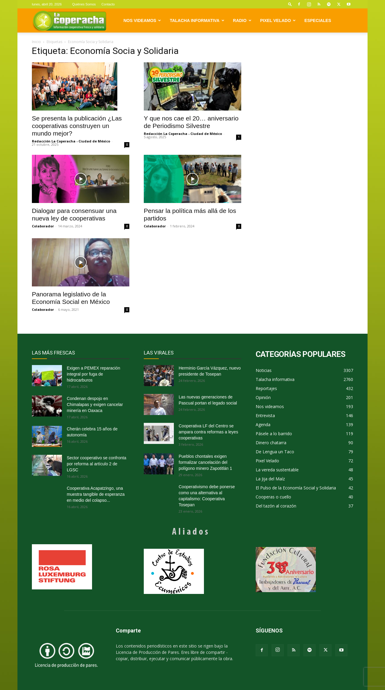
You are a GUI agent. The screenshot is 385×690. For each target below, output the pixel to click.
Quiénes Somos (84, 4)
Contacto (108, 4)
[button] (289, 4)
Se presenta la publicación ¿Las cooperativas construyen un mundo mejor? (77, 126)
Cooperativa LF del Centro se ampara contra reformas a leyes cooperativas (208, 431)
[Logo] (69, 20)
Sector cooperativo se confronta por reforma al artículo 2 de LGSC (96, 463)
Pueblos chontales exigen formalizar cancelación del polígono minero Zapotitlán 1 (205, 462)
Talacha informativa (197, 20)
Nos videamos (142, 20)
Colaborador (43, 226)
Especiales (317, 20)
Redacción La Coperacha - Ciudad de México (71, 141)
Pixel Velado (278, 20)
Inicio (36, 41)
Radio (242, 20)
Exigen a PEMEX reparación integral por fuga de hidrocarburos (93, 374)
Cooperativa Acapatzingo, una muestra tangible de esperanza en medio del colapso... (96, 494)
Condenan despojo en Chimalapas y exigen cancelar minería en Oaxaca (95, 404)
